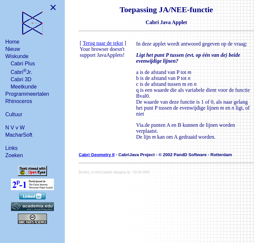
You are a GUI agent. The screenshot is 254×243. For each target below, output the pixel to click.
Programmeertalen (27, 94)
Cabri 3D (21, 79)
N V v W (15, 127)
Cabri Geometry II (96, 154)
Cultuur (13, 114)
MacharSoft (18, 135)
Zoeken (14, 155)
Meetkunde (24, 86)
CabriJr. (21, 71)
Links (11, 148)
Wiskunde (16, 56)
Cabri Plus (23, 63)
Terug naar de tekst (103, 43)
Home (12, 42)
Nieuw (12, 49)
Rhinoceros (18, 101)
